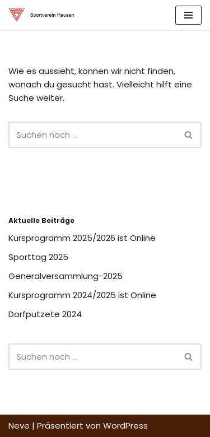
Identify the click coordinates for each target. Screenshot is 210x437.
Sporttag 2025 (38, 257)
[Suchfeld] (92, 135)
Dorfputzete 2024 (45, 314)
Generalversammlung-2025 (65, 276)
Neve (19, 425)
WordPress (125, 425)
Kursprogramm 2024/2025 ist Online (82, 295)
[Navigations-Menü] (188, 15)
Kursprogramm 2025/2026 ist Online (82, 238)
